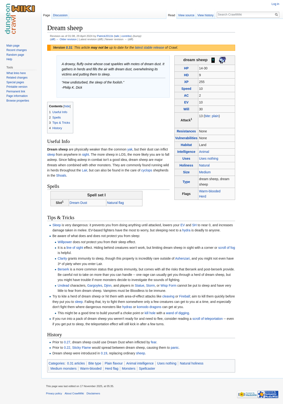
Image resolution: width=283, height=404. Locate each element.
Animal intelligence (140, 363)
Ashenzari (182, 258)
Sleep (56, 225)
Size (186, 172)
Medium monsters (63, 368)
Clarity (62, 258)
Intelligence (186, 152)
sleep (51, 154)
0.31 (69, 47)
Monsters (128, 368)
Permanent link (15, 91)
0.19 (104, 353)
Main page (12, 45)
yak (130, 149)
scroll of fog (226, 248)
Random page (15, 54)
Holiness (186, 165)
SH (194, 225)
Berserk (63, 269)
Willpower (65, 242)
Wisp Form (168, 285)
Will (186, 109)
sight (85, 154)
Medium (205, 172)
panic (175, 347)
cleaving (168, 296)
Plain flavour (114, 363)
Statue (139, 285)
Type (186, 182)
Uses (186, 158)
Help (9, 59)
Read (171, 15)
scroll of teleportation (207, 319)
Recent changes (16, 50)
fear (153, 342)
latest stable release (149, 47)
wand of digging (177, 313)
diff (52, 39)
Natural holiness (191, 363)
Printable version (16, 86)
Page (46, 15)
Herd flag (112, 368)
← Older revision (66, 39)
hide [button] (67, 106)
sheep (140, 353)
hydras (127, 307)
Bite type (94, 363)
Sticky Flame (81, 347)
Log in (275, 4)
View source (186, 15)
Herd (202, 196)
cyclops (146, 170)
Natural (204, 165)
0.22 (67, 347)
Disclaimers (93, 393)
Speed (186, 89)
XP (186, 82)
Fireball (184, 296)
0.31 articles (76, 363)
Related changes (16, 77)
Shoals (61, 175)
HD (186, 75)
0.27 (67, 342)
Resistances (186, 131)
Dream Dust (78, 203)
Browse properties (17, 100)
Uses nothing (208, 158)
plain (215, 116)
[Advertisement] (258, 94)
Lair (84, 170)
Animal (204, 152)
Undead (63, 285)
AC (186, 95)
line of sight (74, 248)
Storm (150, 285)
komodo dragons (149, 307)
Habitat (186, 145)
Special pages (15, 82)
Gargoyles (94, 285)
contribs (126, 35)
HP (186, 68)
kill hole (150, 313)
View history (205, 15)
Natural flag (115, 203)
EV (186, 102)
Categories (57, 363)
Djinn (107, 285)
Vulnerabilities (186, 138)
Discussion (60, 15)
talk (117, 35)
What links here (16, 73)
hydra (186, 230)
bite (207, 116)
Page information (17, 96)
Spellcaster (147, 368)
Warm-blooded (209, 191)
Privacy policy (54, 393)
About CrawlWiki (74, 393)
